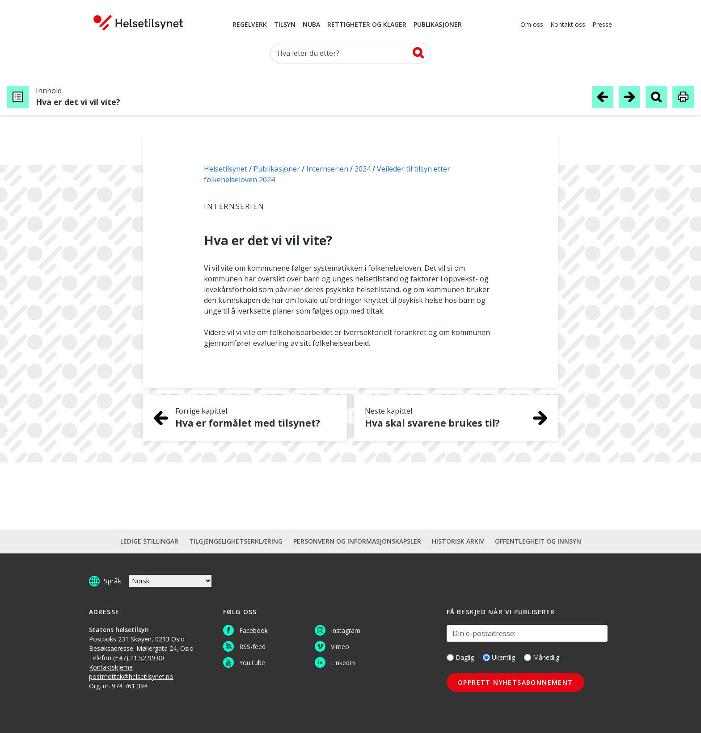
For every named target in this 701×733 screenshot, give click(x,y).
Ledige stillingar (149, 541)
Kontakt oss (567, 25)
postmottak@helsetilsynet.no (131, 676)
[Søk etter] (350, 53)
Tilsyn (285, 25)
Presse (602, 25)
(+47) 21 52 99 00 (138, 657)
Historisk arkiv (458, 541)
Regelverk (249, 25)
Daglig (460, 657)
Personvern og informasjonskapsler (357, 541)
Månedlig (541, 657)
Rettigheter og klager (366, 25)
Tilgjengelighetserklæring (236, 541)
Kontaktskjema (111, 667)
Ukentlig (499, 657)
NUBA (311, 25)
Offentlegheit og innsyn (538, 541)
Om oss (531, 25)
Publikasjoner (438, 25)
